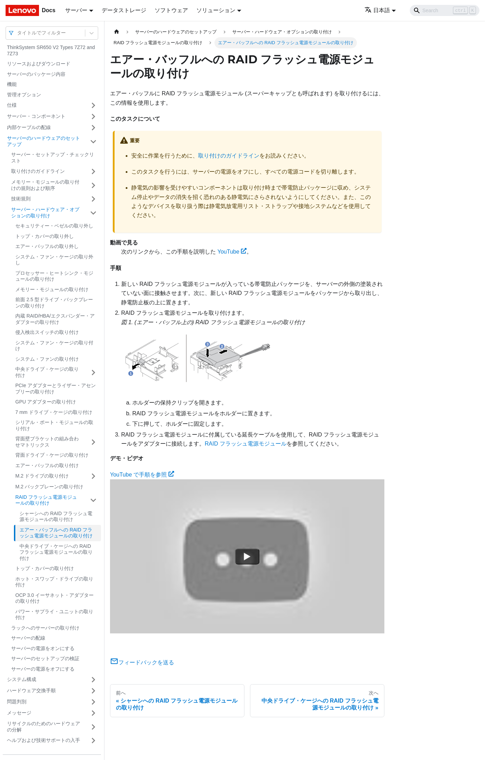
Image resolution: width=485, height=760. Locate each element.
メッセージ (19, 712)
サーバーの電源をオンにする (43, 648)
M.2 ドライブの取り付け (42, 476)
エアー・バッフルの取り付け (47, 465)
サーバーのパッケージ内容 (36, 74)
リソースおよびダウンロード (38, 63)
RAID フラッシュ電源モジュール (246, 444)
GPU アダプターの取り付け (45, 402)
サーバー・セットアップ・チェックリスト (52, 157)
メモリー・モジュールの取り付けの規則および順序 (45, 185)
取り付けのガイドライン (38, 171)
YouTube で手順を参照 (142, 475)
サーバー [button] (76, 10)
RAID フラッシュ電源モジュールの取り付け (46, 500)
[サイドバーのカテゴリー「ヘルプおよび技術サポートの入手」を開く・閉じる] (93, 740)
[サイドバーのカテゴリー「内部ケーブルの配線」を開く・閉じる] (93, 127)
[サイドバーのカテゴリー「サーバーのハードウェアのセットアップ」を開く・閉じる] (93, 141)
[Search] (444, 10)
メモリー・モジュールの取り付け (51, 289)
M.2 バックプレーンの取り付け (49, 486)
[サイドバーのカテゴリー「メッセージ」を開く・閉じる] (93, 713)
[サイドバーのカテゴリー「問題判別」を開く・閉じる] (93, 701)
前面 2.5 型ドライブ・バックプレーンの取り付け (54, 303)
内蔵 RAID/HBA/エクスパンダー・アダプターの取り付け (55, 319)
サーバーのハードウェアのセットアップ (43, 141)
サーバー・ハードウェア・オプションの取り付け (45, 212)
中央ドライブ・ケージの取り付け (47, 372)
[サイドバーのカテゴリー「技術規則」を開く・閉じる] (93, 199)
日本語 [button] (377, 10)
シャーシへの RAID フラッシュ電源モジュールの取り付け (55, 516)
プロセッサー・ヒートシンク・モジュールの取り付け (54, 276)
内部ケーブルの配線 (29, 127)
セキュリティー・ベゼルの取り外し (54, 226)
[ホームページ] (116, 31)
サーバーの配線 (28, 638)
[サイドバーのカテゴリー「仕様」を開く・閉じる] (93, 105)
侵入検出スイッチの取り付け (47, 332)
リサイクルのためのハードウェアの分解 (43, 727)
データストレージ (124, 10)
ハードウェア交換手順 (31, 690)
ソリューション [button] (215, 10)
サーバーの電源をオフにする (43, 669)
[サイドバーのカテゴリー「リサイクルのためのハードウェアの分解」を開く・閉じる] (93, 727)
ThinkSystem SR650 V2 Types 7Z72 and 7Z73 (51, 50)
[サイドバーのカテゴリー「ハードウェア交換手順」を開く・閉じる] (93, 690)
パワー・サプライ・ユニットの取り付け (54, 615)
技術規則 (21, 198)
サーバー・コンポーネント (36, 116)
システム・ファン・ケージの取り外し (54, 260)
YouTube (232, 252)
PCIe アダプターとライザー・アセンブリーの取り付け (55, 388)
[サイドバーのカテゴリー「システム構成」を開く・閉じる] (93, 679)
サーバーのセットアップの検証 (45, 658)
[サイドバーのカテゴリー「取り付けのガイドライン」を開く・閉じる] (93, 171)
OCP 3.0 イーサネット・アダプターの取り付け (54, 598)
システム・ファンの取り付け (47, 359)
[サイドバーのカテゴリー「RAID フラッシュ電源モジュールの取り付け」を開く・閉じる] (93, 500)
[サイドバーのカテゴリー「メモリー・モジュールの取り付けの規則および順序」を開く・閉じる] (93, 185)
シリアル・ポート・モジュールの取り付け (54, 425)
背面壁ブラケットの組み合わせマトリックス (47, 442)
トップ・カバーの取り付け (44, 568)
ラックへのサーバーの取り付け (45, 628)
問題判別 (16, 701)
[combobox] (17, 33)
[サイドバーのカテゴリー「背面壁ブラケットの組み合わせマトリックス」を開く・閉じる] (93, 442)
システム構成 (21, 679)
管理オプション (24, 94)
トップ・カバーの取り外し (44, 236)
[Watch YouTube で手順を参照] (247, 557)
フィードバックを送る (142, 662)
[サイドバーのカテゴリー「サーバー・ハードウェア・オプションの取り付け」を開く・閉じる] (93, 213)
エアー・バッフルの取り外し (47, 246)
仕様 (12, 105)
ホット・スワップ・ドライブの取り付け (54, 582)
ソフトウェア (171, 10)
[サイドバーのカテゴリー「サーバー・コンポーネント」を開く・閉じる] (93, 116)
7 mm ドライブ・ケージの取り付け (53, 412)
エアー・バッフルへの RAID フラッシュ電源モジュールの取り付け (56, 533)
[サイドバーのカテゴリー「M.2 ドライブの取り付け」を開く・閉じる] (93, 476)
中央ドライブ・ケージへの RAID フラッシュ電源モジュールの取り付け (56, 552)
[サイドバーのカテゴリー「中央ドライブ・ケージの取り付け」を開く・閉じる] (93, 372)
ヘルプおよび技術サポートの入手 (43, 740)
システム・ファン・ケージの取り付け (54, 346)
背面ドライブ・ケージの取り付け (51, 455)
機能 (12, 84)
